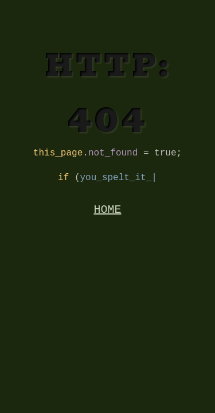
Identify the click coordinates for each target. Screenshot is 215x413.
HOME (108, 215)
